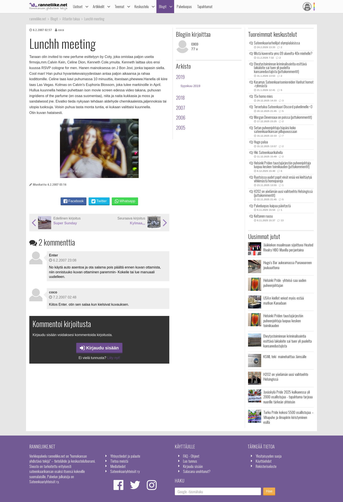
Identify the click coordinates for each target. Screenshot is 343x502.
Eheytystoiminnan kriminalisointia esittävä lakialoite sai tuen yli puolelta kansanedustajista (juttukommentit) (280, 67)
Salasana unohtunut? (196, 471)
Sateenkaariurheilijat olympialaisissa (277, 42)
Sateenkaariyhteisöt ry (125, 471)
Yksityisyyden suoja (269, 456)
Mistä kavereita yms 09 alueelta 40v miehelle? (283, 53)
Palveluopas (184, 6)
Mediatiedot (118, 466)
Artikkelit (98, 6)
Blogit (162, 6)
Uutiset (77, 6)
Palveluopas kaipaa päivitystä (272, 205)
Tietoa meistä (119, 461)
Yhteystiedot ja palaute (125, 456)
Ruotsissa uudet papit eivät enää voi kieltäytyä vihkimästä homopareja (283, 179)
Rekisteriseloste (266, 466)
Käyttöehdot (263, 461)
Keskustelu (142, 6)
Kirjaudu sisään (99, 347)
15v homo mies (263, 96)
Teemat (119, 6)
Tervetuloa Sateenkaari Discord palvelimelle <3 (283, 106)
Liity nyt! (113, 358)
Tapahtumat (204, 6)
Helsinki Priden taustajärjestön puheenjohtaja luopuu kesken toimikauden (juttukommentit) (282, 164)
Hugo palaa (261, 142)
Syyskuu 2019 (190, 86)
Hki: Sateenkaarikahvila (268, 152)
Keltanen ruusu (263, 216)
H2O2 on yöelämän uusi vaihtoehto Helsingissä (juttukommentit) (283, 193)
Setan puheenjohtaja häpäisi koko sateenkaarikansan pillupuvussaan (275, 129)
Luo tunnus (190, 461)
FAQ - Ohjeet (191, 456)
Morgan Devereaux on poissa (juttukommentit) (283, 117)
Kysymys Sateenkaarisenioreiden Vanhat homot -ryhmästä (283, 84)
